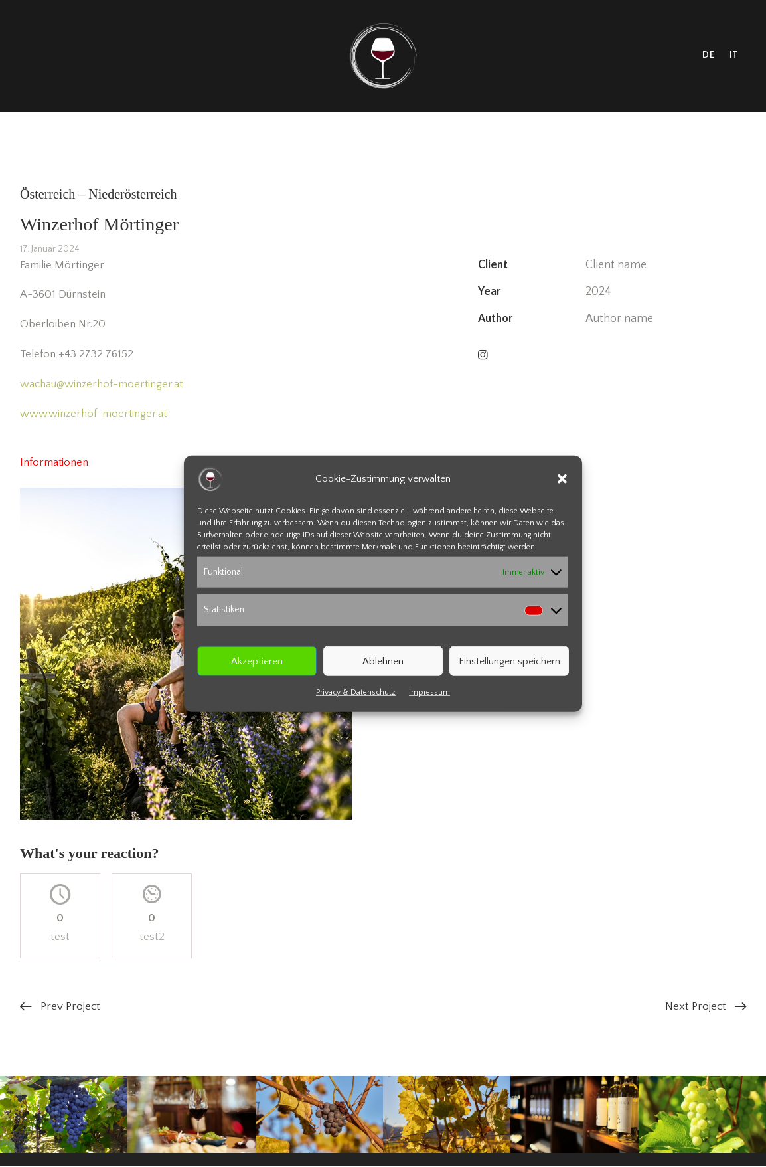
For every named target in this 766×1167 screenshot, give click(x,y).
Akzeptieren (257, 660)
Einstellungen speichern (509, 660)
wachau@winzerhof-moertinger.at (102, 384)
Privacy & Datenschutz (356, 692)
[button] (562, 478)
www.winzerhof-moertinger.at (94, 414)
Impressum (429, 692)
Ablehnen (383, 660)
